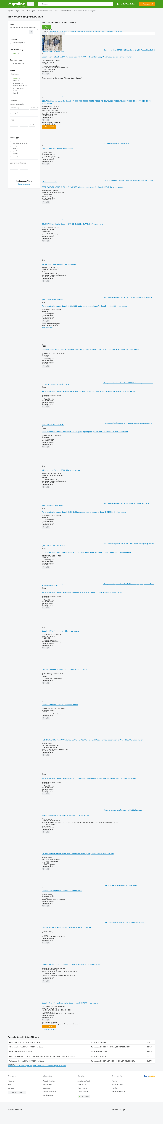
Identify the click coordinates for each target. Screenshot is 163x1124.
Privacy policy (47, 1084)
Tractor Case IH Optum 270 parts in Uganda (22, 1066)
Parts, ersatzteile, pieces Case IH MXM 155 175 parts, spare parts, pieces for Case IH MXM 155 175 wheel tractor (86, 552)
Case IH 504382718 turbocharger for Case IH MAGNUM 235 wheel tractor (71, 964)
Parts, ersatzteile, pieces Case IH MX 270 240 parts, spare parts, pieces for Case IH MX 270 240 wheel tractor (85, 432)
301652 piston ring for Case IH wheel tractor (59, 264)
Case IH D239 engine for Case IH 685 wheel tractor (62, 891)
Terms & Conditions (49, 1081)
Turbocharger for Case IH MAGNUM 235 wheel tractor (26, 1061)
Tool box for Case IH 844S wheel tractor (57, 149)
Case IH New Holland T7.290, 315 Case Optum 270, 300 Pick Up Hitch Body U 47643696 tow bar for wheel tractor (87, 57)
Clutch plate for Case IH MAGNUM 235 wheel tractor (26, 1047)
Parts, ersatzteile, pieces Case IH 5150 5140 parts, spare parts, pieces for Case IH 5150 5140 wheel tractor (84, 512)
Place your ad (49, 127)
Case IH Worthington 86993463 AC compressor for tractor (64, 670)
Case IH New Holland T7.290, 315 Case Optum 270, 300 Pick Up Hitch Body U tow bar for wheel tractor (42, 1056)
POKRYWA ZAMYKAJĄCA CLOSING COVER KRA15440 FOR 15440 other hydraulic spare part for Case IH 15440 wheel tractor (92, 740)
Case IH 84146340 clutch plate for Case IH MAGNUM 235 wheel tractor (70, 1003)
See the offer (49, 1026)
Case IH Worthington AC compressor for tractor (24, 1042)
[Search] (40, 4)
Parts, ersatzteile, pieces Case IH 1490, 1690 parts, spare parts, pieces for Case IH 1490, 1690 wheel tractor (84, 306)
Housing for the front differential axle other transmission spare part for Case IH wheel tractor (78, 854)
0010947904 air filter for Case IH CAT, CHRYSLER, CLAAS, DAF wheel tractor (73, 224)
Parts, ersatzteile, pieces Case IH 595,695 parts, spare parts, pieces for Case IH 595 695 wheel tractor (82, 592)
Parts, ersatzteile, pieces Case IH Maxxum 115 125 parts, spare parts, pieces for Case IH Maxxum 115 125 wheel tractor (89, 778)
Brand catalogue (48, 1095)
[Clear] (37, 29)
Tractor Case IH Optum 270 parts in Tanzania (51, 1066)
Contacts (11, 1088)
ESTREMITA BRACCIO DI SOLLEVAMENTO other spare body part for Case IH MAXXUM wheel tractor (82, 187)
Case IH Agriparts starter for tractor (20, 1051)
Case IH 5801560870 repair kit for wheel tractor (60, 631)
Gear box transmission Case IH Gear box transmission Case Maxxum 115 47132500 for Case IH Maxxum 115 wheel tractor (90, 350)
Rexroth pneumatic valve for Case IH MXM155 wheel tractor (65, 815)
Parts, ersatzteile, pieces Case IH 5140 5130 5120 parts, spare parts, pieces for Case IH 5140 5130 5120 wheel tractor (88, 391)
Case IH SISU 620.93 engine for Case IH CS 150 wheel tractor (66, 928)
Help (9, 1084)
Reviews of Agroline (49, 1091)
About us (11, 1081)
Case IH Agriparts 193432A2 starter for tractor (60, 705)
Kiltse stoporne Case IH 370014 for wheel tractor (61, 470)
